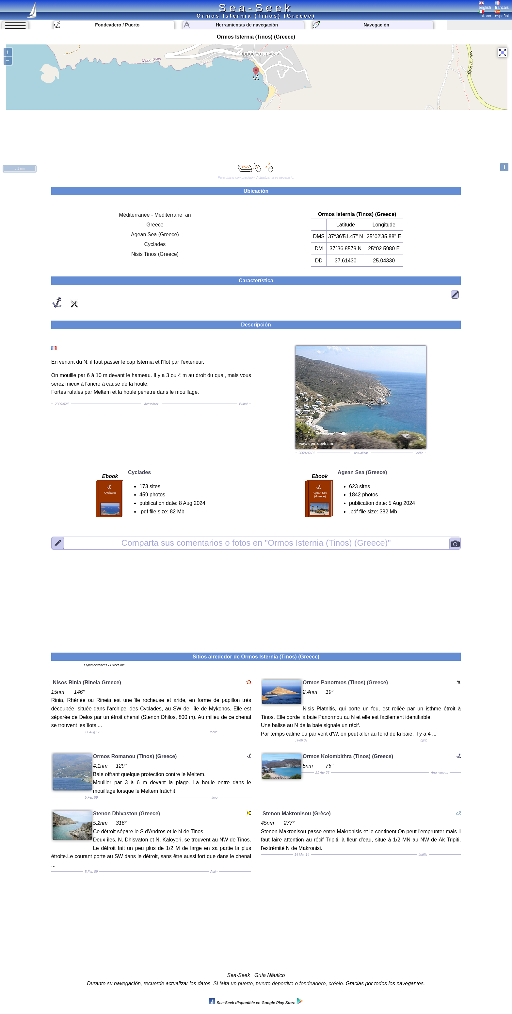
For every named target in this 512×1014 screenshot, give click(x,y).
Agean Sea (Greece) (155, 234)
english (485, 5)
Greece (154, 224)
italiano (485, 14)
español (502, 14)
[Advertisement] (256, 597)
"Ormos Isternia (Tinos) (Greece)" (256, 543)
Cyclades (155, 244)
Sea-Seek (255, 7)
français (502, 5)
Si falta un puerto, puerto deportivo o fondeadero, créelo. (278, 983)
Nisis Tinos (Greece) (155, 254)
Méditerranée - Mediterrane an (155, 215)
